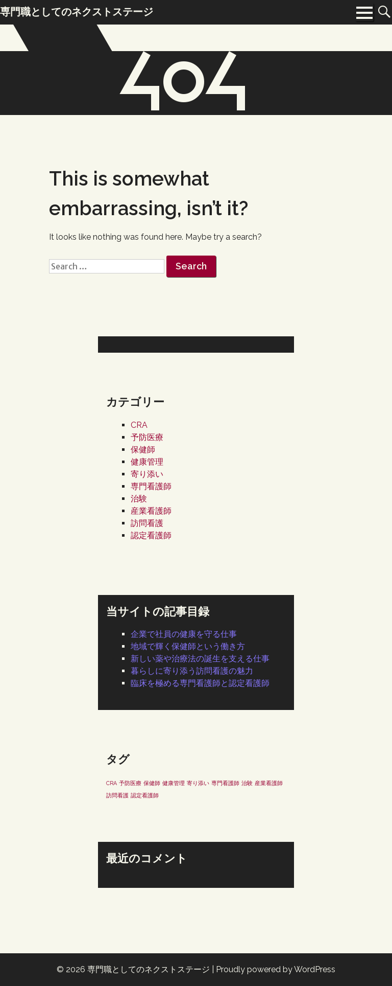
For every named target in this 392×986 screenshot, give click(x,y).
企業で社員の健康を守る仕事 (184, 634)
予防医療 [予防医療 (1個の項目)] (130, 783)
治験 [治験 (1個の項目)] (247, 783)
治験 (139, 498)
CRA (139, 425)
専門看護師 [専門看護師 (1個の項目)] (225, 783)
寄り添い (147, 474)
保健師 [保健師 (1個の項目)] (151, 783)
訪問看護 (147, 523)
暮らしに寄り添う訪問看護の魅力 (192, 671)
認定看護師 (151, 535)
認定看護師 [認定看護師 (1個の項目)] (145, 795)
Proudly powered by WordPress (275, 969)
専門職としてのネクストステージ (148, 969)
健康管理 (147, 462)
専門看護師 (151, 486)
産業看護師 (151, 511)
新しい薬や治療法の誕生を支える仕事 (200, 658)
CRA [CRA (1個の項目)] (111, 783)
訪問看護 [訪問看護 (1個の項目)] (117, 795)
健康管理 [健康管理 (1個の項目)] (173, 783)
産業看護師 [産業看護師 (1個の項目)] (269, 783)
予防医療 (147, 437)
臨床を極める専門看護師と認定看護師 (200, 683)
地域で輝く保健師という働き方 (188, 646)
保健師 (143, 449)
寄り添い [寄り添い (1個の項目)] (198, 783)
